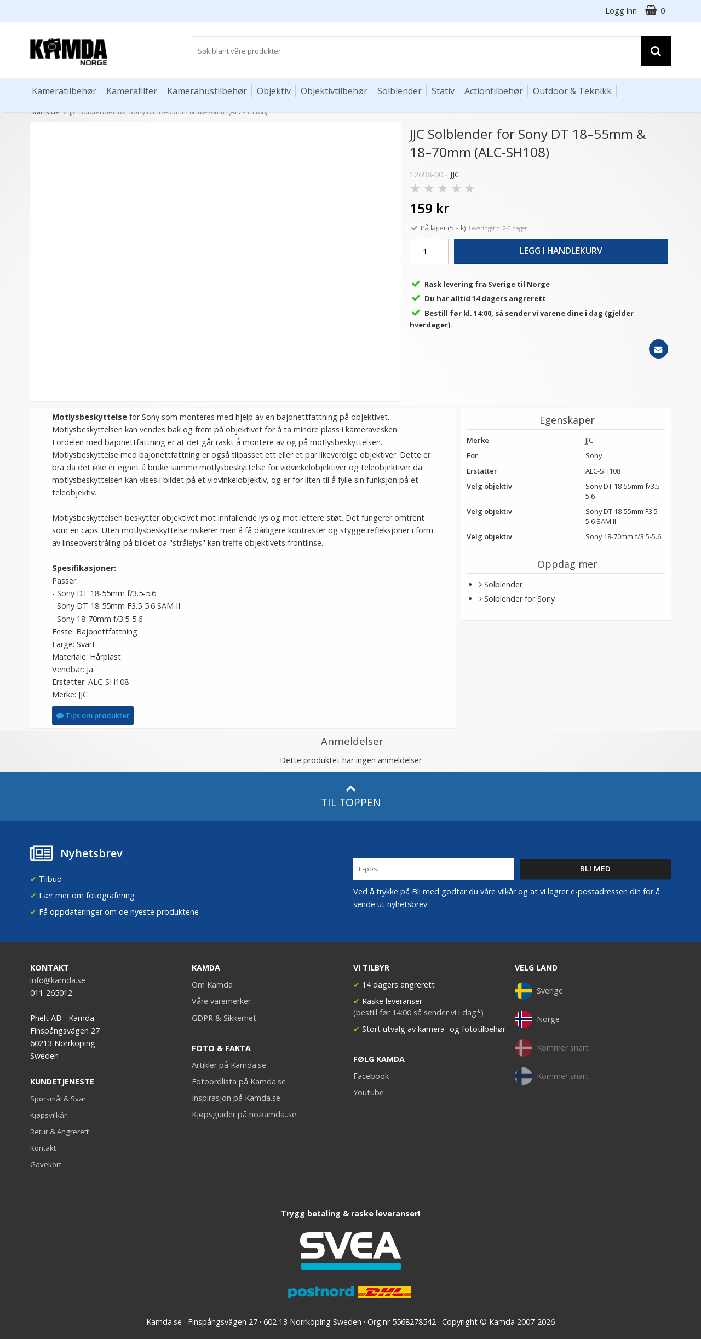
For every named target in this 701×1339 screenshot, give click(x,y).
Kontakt (43, 1148)
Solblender (399, 91)
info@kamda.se (57, 980)
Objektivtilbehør (334, 91)
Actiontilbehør (493, 91)
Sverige (539, 991)
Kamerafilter (131, 91)
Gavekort (45, 1164)
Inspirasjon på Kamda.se (236, 1098)
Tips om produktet (92, 715)
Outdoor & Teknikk (572, 91)
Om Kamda (212, 984)
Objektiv (274, 91)
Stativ (443, 91)
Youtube (368, 1092)
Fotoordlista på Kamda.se (239, 1081)
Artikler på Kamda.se (229, 1065)
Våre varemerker (221, 1001)
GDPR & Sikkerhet (224, 1018)
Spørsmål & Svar (58, 1099)
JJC (454, 174)
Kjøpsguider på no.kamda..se (244, 1114)
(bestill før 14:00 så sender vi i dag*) (418, 1012)
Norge (537, 1019)
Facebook (371, 1076)
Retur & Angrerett (59, 1131)
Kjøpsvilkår (48, 1115)
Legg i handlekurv (561, 251)
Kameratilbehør (64, 91)
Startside (45, 112)
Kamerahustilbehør (207, 91)
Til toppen (351, 796)
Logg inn (621, 10)
